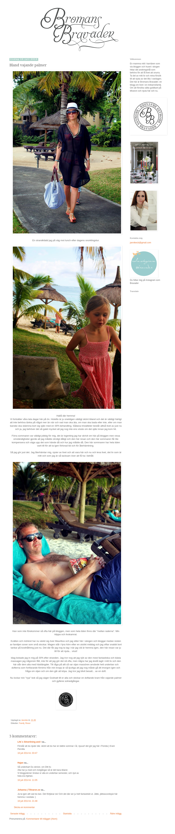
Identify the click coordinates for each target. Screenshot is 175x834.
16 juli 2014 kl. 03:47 (27, 753)
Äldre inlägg (115, 813)
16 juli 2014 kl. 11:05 (27, 780)
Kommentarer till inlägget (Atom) (41, 819)
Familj (21, 723)
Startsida (67, 813)
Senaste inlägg (17, 813)
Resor (27, 723)
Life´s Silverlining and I (29, 742)
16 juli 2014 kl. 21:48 (27, 801)
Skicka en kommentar (24, 807)
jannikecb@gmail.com (140, 242)
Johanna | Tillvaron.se (29, 790)
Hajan (20, 763)
